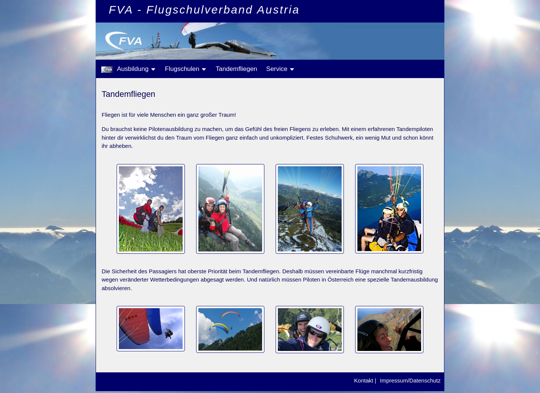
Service (280, 68)
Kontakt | (365, 380)
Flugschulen (186, 68)
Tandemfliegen (236, 68)
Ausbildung (136, 68)
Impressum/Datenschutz (410, 380)
